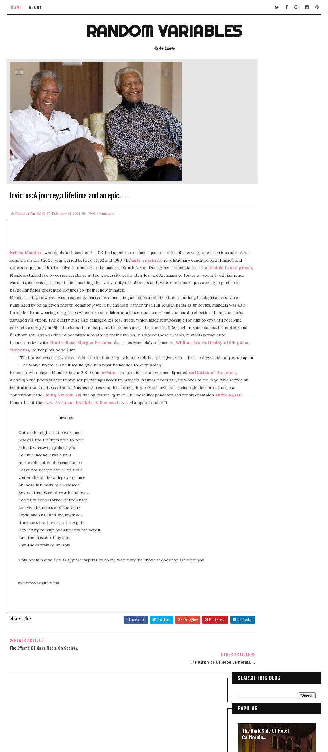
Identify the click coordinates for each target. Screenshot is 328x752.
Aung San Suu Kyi (143, 411)
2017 (249, 344)
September (261, 385)
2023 (249, 310)
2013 (249, 446)
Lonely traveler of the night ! (271, 187)
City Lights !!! (256, 222)
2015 (249, 358)
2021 (249, 317)
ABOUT (36, 7)
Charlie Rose (63, 358)
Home (17, 7)
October (258, 378)
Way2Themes (175, 722)
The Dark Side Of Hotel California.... (265, 121)
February (259, 405)
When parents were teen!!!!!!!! (269, 439)
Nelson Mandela (26, 253)
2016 (249, 351)
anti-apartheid (184, 261)
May (254, 392)
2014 (249, 365)
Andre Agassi (110, 418)
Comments (103, 214)
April (255, 398)
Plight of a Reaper (261, 257)
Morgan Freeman (95, 358)
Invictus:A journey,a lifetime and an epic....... (280, 421)
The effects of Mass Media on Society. (276, 411)
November (260, 371)
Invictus (108, 388)
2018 (249, 338)
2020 (249, 324)
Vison (247, 152)
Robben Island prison (105, 276)
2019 (249, 331)
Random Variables (164, 30)
